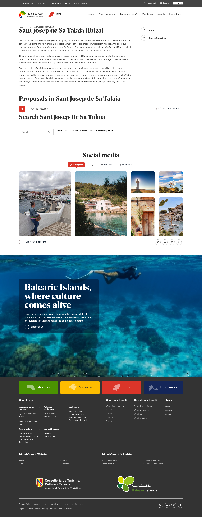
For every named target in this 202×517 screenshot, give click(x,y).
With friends (139, 414)
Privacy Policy (25, 504)
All (22, 108)
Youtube (106, 164)
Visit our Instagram (36, 242)
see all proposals (173, 109)
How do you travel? (128, 13)
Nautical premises (51, 436)
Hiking (34, 422)
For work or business (143, 406)
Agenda (161, 13)
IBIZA (67, 3)
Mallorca (22, 460)
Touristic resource (38, 108)
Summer (109, 417)
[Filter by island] (58, 130)
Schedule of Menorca (151, 460)
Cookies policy (39, 504)
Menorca (63, 460)
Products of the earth (78, 420)
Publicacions (169, 410)
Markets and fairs (76, 414)
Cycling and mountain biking (28, 414)
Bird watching (50, 413)
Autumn (109, 413)
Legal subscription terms (72, 504)
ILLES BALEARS (26, 3)
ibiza (29, 27)
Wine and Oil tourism (78, 417)
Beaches (47, 433)
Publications (175, 13)
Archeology (23, 442)
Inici (22, 27)
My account (150, 3)
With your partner (141, 410)
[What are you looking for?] (36, 132)
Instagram (76, 164)
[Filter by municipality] (75, 130)
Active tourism (25, 422)
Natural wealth (50, 416)
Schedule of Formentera (152, 463)
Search (164, 3)
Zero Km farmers (76, 411)
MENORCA (56, 3)
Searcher (167, 414)
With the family (140, 418)
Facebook (126, 164)
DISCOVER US (37, 327)
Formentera (65, 463)
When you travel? (107, 13)
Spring (109, 421)
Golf (20, 425)
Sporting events (26, 419)
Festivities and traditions (30, 436)
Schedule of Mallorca (110, 460)
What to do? (147, 13)
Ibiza (21, 463)
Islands (90, 13)
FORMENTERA (80, 3)
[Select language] (178, 3)
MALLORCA (42, 3)
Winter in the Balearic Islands (115, 408)
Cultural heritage (26, 439)
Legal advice (54, 504)
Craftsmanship (25, 433)
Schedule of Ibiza (109, 463)
